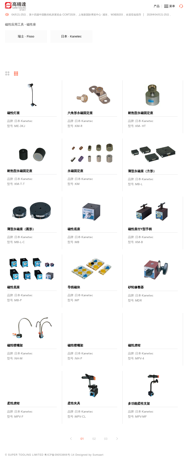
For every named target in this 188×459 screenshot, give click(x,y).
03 (105, 439)
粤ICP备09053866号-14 (59, 454)
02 (94, 439)
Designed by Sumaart (89, 454)
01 (82, 439)
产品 (157, 6)
